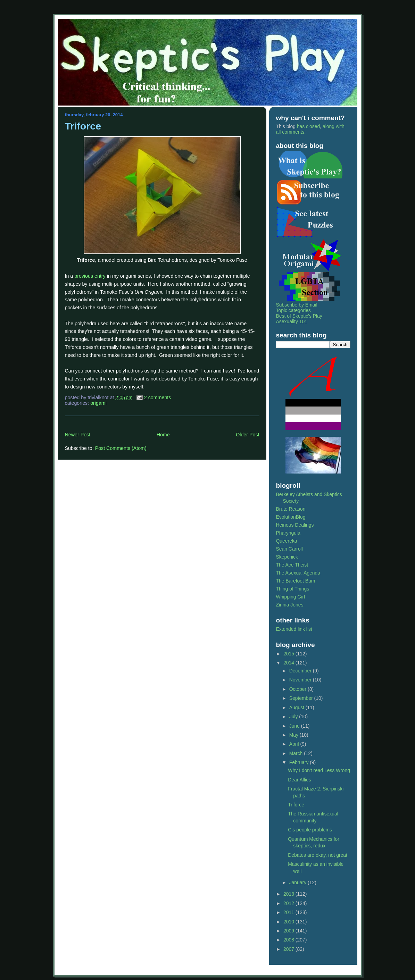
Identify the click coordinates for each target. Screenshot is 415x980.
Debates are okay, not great (317, 855)
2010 (289, 921)
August (297, 707)
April (294, 744)
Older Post (247, 434)
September (301, 698)
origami (98, 403)
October (298, 689)
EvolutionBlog (291, 517)
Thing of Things (292, 589)
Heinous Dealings (295, 525)
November (301, 679)
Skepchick (287, 557)
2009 (289, 930)
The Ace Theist (292, 565)
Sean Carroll (289, 549)
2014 (289, 662)
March (296, 753)
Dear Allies (299, 779)
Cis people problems (310, 829)
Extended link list (294, 629)
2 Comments (157, 397)
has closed (308, 126)
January (298, 882)
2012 (289, 903)
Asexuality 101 (291, 321)
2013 (289, 894)
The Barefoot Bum (295, 581)
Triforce (83, 126)
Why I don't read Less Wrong (319, 770)
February (299, 762)
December (301, 670)
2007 (289, 949)
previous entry (90, 276)
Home (163, 434)
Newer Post (78, 434)
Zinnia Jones (290, 605)
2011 (289, 912)
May (294, 735)
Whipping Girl (290, 597)
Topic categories (293, 310)
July (294, 716)
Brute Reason (291, 509)
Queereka (286, 541)
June (295, 726)
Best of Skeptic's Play (299, 316)
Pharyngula (288, 533)
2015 (289, 653)
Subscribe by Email (296, 305)
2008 (289, 940)
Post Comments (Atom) (121, 448)
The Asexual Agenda (298, 573)
